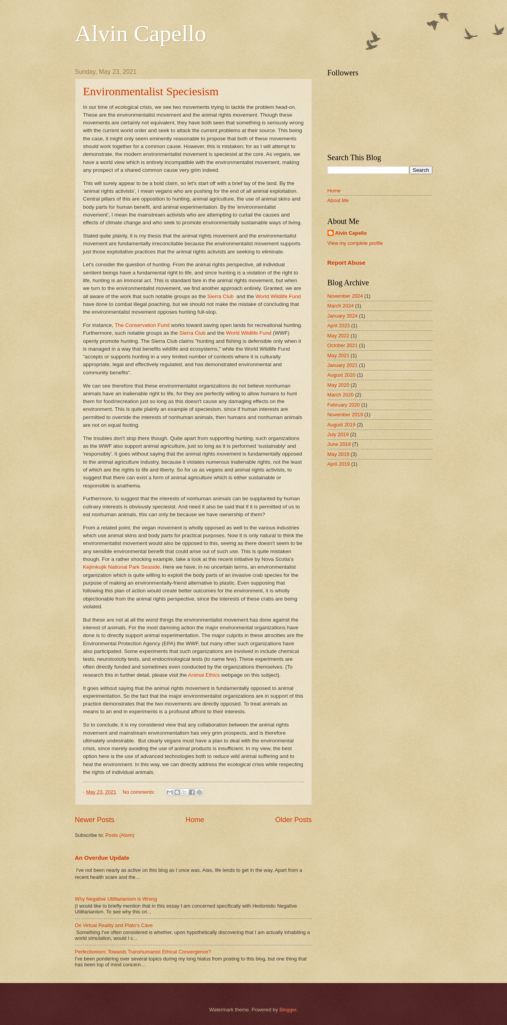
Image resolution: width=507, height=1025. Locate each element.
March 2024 (341, 306)
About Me (338, 200)
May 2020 (339, 385)
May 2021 (339, 355)
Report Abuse (347, 262)
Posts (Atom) (119, 835)
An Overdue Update (102, 857)
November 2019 (345, 414)
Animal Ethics (204, 675)
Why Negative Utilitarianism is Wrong (116, 899)
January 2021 (343, 365)
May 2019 (339, 454)
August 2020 (341, 375)
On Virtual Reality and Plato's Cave (114, 925)
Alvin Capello (140, 33)
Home (194, 820)
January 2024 (343, 316)
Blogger (287, 1010)
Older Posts (293, 820)
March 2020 (341, 395)
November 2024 (345, 296)
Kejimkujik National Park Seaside (121, 567)
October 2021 (343, 345)
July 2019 (338, 434)
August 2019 (341, 425)
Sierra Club (220, 296)
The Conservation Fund (142, 325)
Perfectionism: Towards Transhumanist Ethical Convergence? (143, 952)
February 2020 (344, 405)
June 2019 (339, 444)
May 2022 (339, 336)
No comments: (140, 792)
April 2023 (339, 325)
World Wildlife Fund (278, 296)
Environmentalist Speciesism (151, 91)
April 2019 (339, 464)
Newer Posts (95, 820)
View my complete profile (355, 243)
